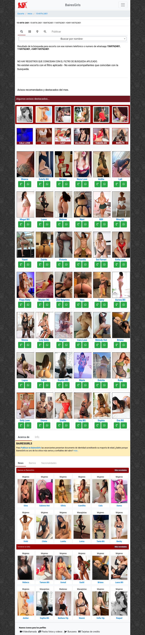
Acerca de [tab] (23, 437)
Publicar (56, 31)
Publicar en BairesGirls (31, 448)
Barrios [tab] (32, 463)
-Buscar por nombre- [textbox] (71, 38)
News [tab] (21, 463)
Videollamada (28, 631)
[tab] (21, 31)
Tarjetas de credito (89, 631)
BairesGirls (73, 5)
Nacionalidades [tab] (49, 463)
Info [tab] (37, 437)
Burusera (70, 631)
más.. (76, 451)
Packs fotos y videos (50, 631)
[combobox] (72, 39)
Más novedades (121, 470)
